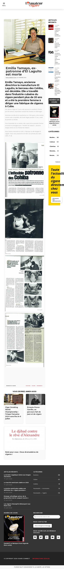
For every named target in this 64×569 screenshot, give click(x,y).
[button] (4, 4)
